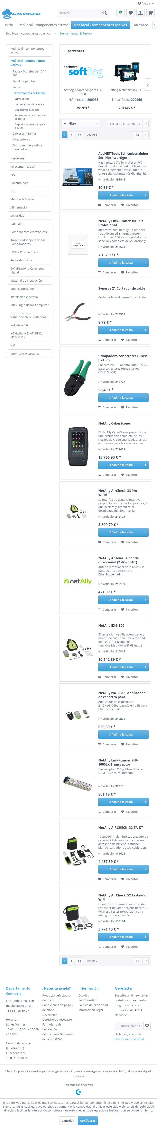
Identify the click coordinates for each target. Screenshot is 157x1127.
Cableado (16, 224)
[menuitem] (83, 13)
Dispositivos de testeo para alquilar (30, 126)
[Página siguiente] (71, 134)
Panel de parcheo (24, 81)
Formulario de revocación (52, 1026)
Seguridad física (21, 260)
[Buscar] (104, 13)
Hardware (17, 158)
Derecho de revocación (58, 1019)
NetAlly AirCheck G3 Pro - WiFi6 (118, 493)
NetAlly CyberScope (114, 423)
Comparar (107, 205)
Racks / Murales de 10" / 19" (29, 73)
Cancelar (68, 1121)
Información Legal (90, 1010)
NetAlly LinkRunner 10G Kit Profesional (120, 223)
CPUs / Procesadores (24, 252)
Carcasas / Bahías (24, 133)
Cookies (83, 995)
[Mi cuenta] (140, 13)
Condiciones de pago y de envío (57, 1007)
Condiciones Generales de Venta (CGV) (58, 1036)
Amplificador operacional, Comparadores (28, 242)
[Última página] (79, 134)
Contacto (48, 1000)
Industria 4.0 (19, 325)
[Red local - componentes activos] (43, 25)
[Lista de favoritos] (130, 13)
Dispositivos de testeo (27, 109)
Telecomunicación (22, 166)
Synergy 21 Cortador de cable (121, 288)
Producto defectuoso (56, 995)
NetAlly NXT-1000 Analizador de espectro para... (121, 695)
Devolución (49, 1015)
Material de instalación (26, 280)
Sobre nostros (88, 1000)
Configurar (87, 1121)
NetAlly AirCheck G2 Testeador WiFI (123, 897)
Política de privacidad (93, 1005)
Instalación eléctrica (24, 297)
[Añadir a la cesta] (123, 195)
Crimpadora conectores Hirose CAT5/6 (123, 358)
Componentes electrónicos (28, 232)
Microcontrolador (22, 289)
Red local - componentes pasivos (27, 62)
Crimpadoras (22, 98)
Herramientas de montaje (29, 104)
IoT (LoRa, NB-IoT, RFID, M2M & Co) (26, 335)
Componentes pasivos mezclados (27, 147)
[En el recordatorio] (129, 205)
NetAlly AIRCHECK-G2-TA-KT (120, 828)
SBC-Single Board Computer (29, 305)
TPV (12, 175)
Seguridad (17, 215)
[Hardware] (140, 25)
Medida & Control (22, 199)
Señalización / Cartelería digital (27, 270)
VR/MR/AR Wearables (24, 354)
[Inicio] (9, 25)
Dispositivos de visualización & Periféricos (28, 315)
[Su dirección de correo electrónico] (129, 1026)
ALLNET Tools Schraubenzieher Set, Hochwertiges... (123, 156)
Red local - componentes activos (27, 50)
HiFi (13, 345)
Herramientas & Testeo (28, 93)
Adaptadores (21, 139)
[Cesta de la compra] (150, 13)
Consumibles (19, 183)
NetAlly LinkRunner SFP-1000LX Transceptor (118, 762)
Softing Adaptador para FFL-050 (83, 92)
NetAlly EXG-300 (111, 625)
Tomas (16, 87)
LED (13, 191)
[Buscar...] (83, 13)
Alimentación (19, 207)
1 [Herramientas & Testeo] (64, 134)
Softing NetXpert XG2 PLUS (127, 90)
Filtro (70, 123)
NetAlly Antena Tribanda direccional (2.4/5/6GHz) (118, 560)
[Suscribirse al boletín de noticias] (147, 1026)
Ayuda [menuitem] (144, 3)
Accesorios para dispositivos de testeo (31, 117)
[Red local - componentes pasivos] (100, 25)
